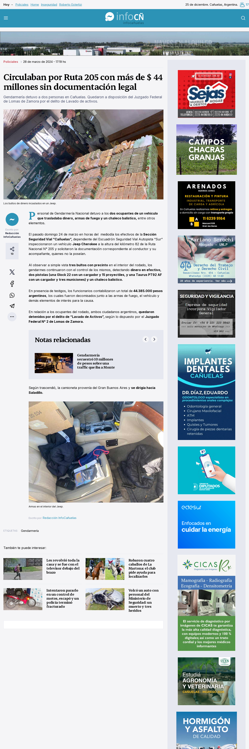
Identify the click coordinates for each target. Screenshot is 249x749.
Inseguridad (49, 4)
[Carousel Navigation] (149, 339)
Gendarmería (30, 531)
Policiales (21, 4)
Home (34, 4)
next (154, 339)
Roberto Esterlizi (70, 4)
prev (145, 339)
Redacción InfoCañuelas (59, 518)
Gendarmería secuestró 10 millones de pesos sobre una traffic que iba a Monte (96, 361)
